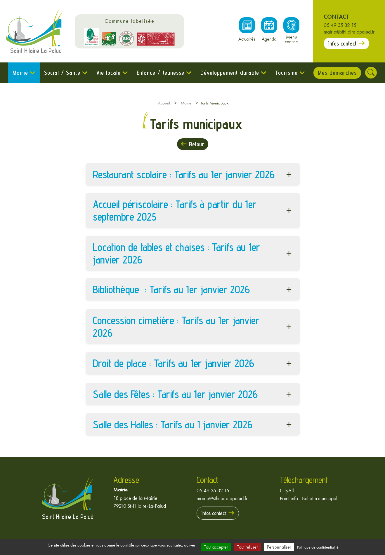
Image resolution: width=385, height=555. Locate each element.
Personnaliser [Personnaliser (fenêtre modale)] (279, 547)
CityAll (287, 490)
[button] (193, 174)
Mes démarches (337, 72)
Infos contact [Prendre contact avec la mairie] (342, 43)
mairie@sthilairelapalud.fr (349, 31)
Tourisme (286, 72)
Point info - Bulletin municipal (308, 498)
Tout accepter (216, 547)
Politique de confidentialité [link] (318, 547)
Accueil (164, 103)
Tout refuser (247, 547)
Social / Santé (62, 72)
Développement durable (229, 72)
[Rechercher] (371, 72)
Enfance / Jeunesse (160, 72)
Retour (196, 144)
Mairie (20, 72)
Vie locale (108, 72)
